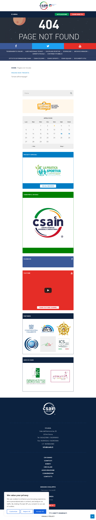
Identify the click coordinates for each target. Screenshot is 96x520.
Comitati (48, 461)
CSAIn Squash (66, 58)
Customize (13, 511)
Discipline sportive (53, 51)
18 (61, 134)
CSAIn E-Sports (52, 58)
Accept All (40, 511)
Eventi (48, 464)
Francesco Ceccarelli (48, 490)
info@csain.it (48, 447)
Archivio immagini (81, 51)
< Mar (33, 146)
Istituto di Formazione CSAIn (20, 58)
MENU (14, 14)
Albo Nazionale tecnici (34, 51)
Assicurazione (48, 470)
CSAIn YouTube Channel (48, 307)
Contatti (48, 476)
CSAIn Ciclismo (39, 58)
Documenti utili (80, 58)
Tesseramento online (14, 51)
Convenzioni (48, 473)
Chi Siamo (48, 457)
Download (67, 51)
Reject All (26, 511)
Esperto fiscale (39, 54)
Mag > (62, 146)
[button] (71, 93)
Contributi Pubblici (54, 54)
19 (69, 134)
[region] (26, 504)
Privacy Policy (48, 516)
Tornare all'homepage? (19, 77)
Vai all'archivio (48, 186)
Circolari (48, 467)
